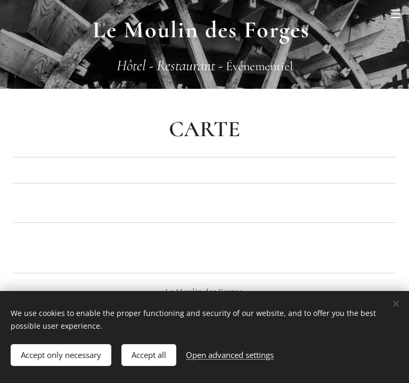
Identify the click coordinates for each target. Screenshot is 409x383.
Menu (395, 13)
